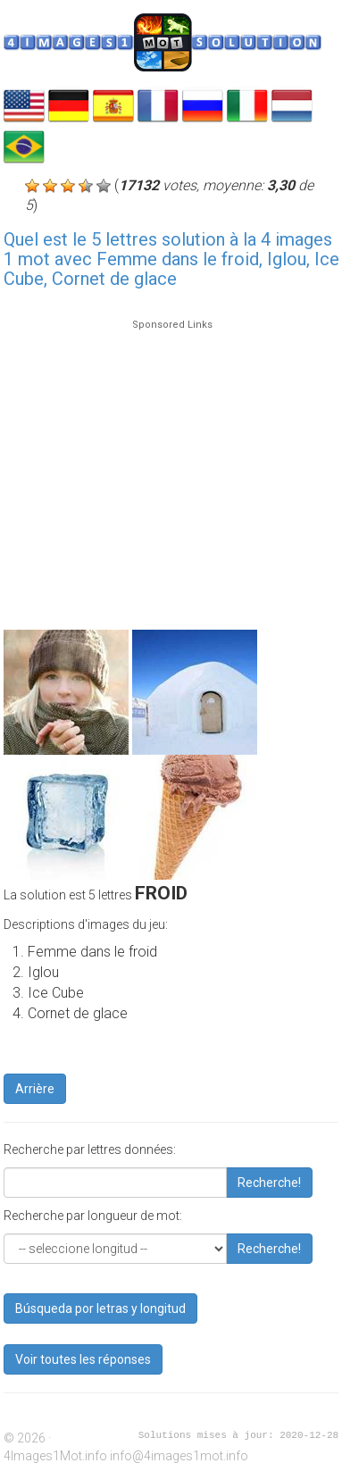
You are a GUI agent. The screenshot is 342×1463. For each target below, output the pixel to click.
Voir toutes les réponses (83, 1359)
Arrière (34, 1089)
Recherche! (269, 1182)
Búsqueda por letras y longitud (100, 1308)
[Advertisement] (167, 466)
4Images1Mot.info (55, 1456)
